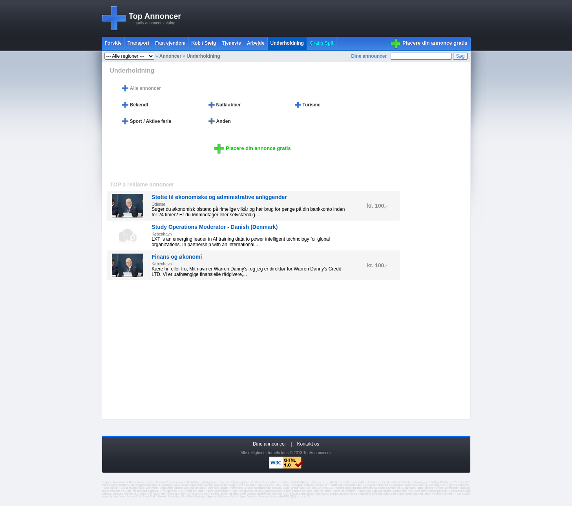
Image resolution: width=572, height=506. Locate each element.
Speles (212, 496)
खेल (286, 496)
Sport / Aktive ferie (151, 121)
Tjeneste (231, 43)
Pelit (191, 496)
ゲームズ (303, 496)
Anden (223, 121)
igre (374, 493)
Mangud (200, 496)
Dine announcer (369, 56)
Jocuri (130, 496)
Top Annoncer (155, 16)
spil (141, 488)
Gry (184, 496)
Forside (113, 43)
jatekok (345, 493)
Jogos (273, 496)
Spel (146, 496)
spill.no (309, 485)
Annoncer (170, 56)
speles (150, 482)
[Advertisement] (328, 18)
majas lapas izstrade (116, 485)
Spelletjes (174, 496)
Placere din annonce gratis (434, 43)
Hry (281, 496)
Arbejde (256, 43)
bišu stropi (228, 485)
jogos (325, 493)
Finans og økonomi (177, 257)
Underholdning (287, 43)
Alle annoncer (145, 88)
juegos (334, 493)
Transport (138, 43)
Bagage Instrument (115, 482)
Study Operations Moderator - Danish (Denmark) (215, 227)
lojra (354, 493)
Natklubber (228, 105)
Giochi (234, 496)
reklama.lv (372, 482)
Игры (457, 493)
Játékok (161, 496)
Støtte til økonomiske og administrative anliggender (219, 197)
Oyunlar (252, 496)
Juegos (263, 496)
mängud (383, 493)
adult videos (432, 493)
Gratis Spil (321, 43)
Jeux (122, 496)
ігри (393, 493)
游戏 (293, 496)
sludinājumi (414, 482)
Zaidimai (223, 496)
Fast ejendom (170, 43)
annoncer (395, 485)
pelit (318, 493)
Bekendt (139, 105)
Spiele (113, 496)
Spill (139, 496)
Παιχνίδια (364, 493)
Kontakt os (308, 444)
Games (447, 493)
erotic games (415, 493)
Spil (152, 496)
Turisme (312, 105)
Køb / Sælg (204, 43)
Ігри (243, 496)
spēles (244, 482)
